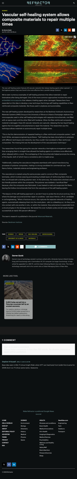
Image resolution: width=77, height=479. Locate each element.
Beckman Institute (15, 222)
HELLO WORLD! (7, 423)
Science (4, 10)
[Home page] (38, 3)
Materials (32, 238)
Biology (23, 426)
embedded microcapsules (12, 100)
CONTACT (5, 443)
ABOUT (4, 429)
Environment (9, 283)
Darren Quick (17, 255)
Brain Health (44, 426)
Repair (21, 234)
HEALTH (42, 420)
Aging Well (43, 447)
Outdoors (61, 429)
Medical (23, 434)
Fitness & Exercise (46, 453)
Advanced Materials (45, 216)
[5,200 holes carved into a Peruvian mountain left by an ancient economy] (18, 289)
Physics (23, 437)
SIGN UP (5, 426)
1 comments (40, 246)
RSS (3, 445)
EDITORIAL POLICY (8, 431)
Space (23, 440)
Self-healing (32, 234)
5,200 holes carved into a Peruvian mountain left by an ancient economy (17, 304)
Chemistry (24, 429)
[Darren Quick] (7, 30)
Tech (59, 426)
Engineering (62, 423)
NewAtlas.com (63, 420)
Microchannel (47, 234)
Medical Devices (45, 437)
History (23, 431)
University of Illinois (15, 238)
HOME (4, 420)
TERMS (4, 437)
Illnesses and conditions (48, 423)
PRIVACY (5, 440)
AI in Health (43, 431)
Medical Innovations (46, 429)
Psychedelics (44, 440)
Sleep (41, 456)
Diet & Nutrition (45, 450)
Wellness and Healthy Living (47, 443)
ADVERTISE (6, 434)
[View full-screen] (75, 37)
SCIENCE (24, 420)
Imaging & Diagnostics (47, 434)
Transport (61, 431)
